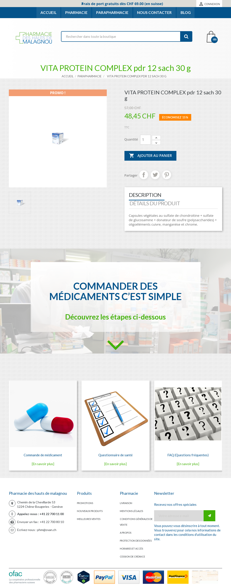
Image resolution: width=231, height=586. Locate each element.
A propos (125, 532)
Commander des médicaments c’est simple (115, 291)
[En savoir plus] (43, 464)
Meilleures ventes (88, 519)
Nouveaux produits (90, 511)
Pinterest (166, 174)
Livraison (126, 503)
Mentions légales (131, 511)
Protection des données (136, 540)
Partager (143, 174)
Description (145, 195)
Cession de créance (132, 556)
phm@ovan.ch (46, 530)
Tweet (155, 174)
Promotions (85, 503)
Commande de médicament (43, 455)
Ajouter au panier (150, 156)
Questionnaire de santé (115, 455)
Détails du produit (155, 203)
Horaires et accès (131, 548)
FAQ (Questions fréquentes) (188, 455)
